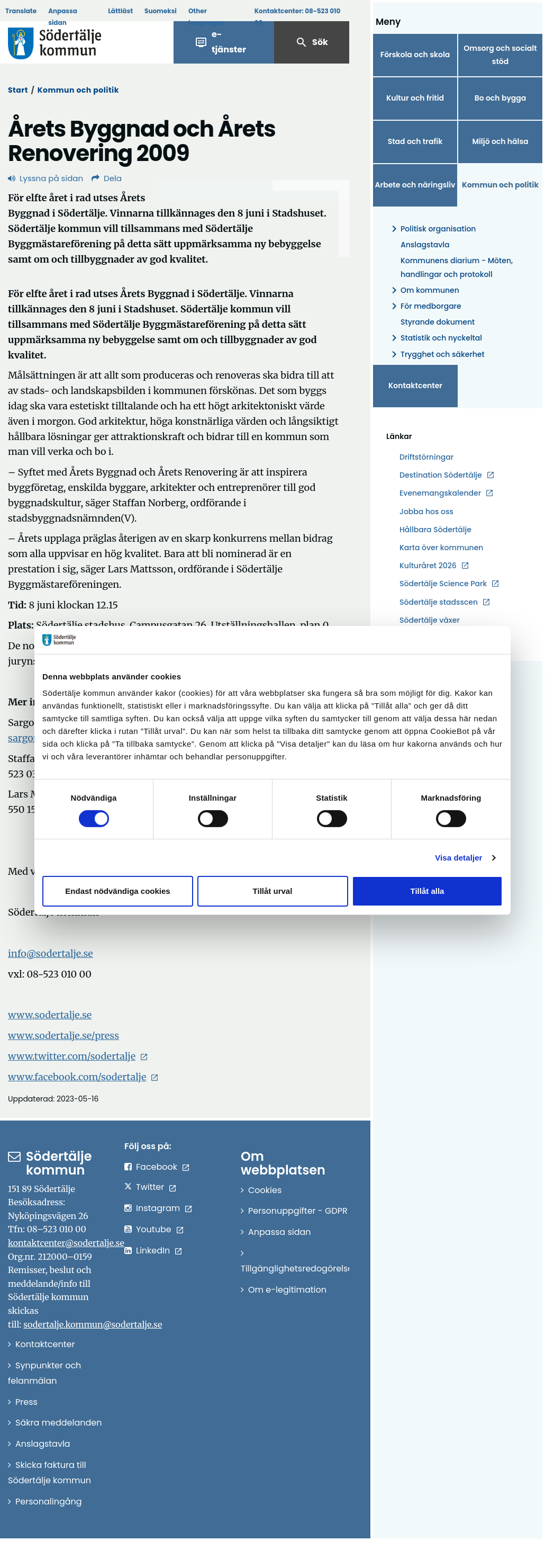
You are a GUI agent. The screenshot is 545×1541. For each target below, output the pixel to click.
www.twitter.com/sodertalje (71, 1056)
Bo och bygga (500, 98)
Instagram (158, 1208)
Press (26, 1402)
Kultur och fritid (415, 98)
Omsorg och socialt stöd (500, 55)
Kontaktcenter (415, 385)
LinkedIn (153, 1250)
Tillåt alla (427, 890)
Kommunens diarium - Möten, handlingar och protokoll (457, 267)
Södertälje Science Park (443, 583)
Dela (107, 178)
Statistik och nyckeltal (435, 338)
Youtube (153, 1229)
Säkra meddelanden (58, 1423)
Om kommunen (423, 290)
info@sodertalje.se (50, 953)
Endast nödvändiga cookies (117, 890)
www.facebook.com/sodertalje (77, 1077)
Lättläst (120, 10)
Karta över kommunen (441, 547)
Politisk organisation (432, 229)
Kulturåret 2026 (428, 565)
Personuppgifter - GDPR (298, 1211)
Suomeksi (160, 10)
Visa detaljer (458, 857)
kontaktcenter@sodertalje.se (66, 1243)
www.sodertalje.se (50, 1015)
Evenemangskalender (440, 493)
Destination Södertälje (440, 475)
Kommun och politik (78, 90)
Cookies (264, 1190)
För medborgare (424, 306)
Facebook (156, 1167)
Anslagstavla (425, 244)
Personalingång (48, 1501)
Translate (21, 10)
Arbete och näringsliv (415, 185)
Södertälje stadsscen (438, 602)
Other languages (205, 16)
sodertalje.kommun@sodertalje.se (92, 1324)
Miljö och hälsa (500, 141)
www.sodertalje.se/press (63, 1035)
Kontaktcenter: (298, 16)
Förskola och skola (415, 54)
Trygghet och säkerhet (436, 354)
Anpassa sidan (62, 16)
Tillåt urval (273, 890)
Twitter (150, 1187)
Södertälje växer (429, 620)
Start (18, 90)
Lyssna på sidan (45, 178)
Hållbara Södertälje (435, 529)
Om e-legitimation (287, 1290)
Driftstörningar (426, 457)
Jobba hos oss (426, 511)
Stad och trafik (415, 141)
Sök (311, 42)
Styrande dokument (438, 322)
